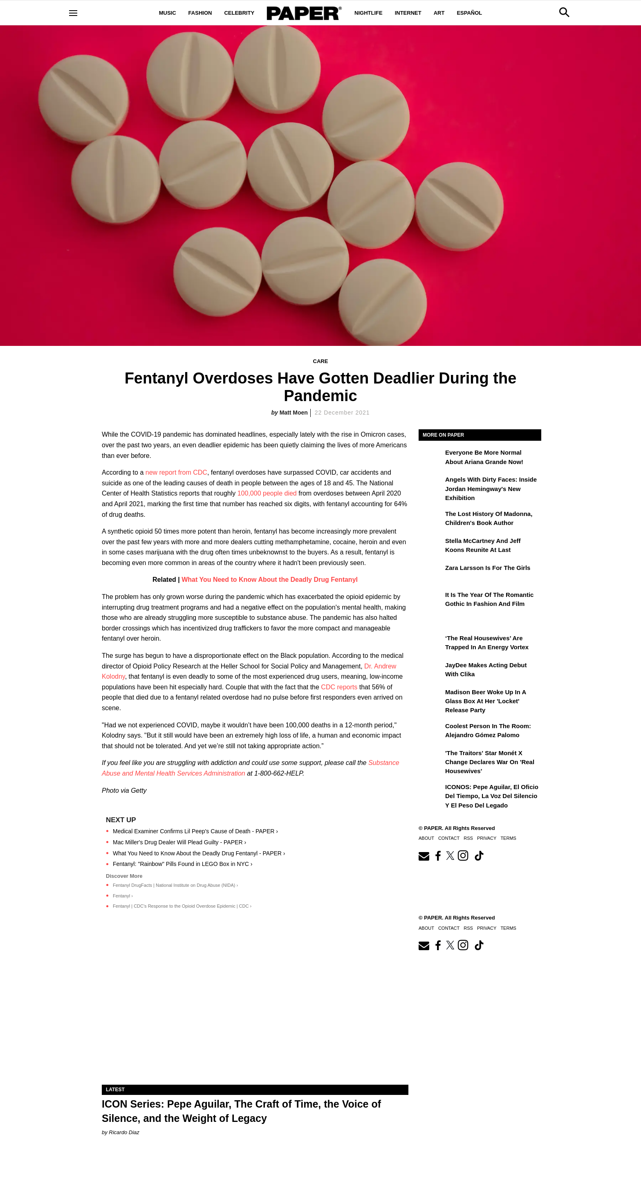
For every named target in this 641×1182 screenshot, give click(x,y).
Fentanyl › (123, 895)
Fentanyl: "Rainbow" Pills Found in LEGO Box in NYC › (182, 864)
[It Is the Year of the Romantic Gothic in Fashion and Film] (431, 600)
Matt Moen (294, 412)
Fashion (200, 13)
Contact (448, 838)
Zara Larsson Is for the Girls (487, 567)
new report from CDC (176, 472)
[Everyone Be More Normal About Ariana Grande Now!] (431, 458)
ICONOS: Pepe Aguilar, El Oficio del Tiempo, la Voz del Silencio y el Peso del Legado (491, 796)
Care (320, 361)
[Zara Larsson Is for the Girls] (431, 573)
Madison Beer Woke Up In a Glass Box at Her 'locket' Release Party (485, 701)
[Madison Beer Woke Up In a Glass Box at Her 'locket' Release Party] (431, 698)
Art (439, 13)
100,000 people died (268, 493)
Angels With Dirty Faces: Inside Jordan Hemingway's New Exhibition (491, 488)
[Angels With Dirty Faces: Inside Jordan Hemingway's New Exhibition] (431, 485)
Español (469, 13)
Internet (408, 13)
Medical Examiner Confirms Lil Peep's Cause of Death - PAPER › (195, 831)
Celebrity (239, 13)
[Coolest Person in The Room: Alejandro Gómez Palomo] (431, 732)
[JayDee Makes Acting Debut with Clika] (431, 671)
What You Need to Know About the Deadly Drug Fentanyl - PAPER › (199, 853)
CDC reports (339, 687)
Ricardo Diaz (124, 1132)
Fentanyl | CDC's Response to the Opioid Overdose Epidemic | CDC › (182, 906)
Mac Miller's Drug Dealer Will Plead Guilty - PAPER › (179, 842)
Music (167, 13)
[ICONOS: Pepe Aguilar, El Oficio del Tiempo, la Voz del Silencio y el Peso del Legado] (431, 793)
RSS (468, 838)
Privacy (486, 838)
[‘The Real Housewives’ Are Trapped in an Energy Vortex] (431, 644)
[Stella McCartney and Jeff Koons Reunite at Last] (431, 546)
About (426, 838)
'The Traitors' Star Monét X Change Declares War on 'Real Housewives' (489, 762)
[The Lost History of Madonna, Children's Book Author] (431, 519)
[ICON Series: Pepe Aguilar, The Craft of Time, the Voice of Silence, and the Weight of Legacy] (255, 1008)
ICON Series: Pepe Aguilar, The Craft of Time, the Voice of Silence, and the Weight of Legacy (241, 1111)
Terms (508, 838)
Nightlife (368, 13)
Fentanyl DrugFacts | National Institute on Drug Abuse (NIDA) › (175, 885)
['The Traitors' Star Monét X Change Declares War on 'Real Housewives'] (431, 759)
